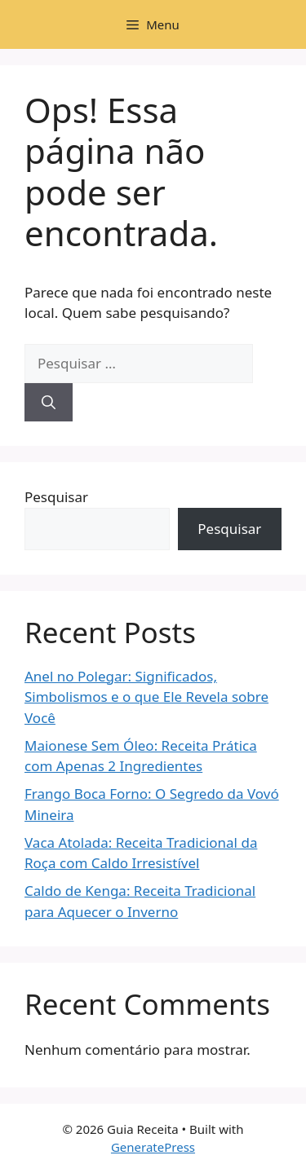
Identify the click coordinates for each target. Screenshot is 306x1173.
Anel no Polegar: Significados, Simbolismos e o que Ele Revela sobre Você (146, 697)
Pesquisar (56, 496)
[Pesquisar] (48, 402)
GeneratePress (153, 1147)
